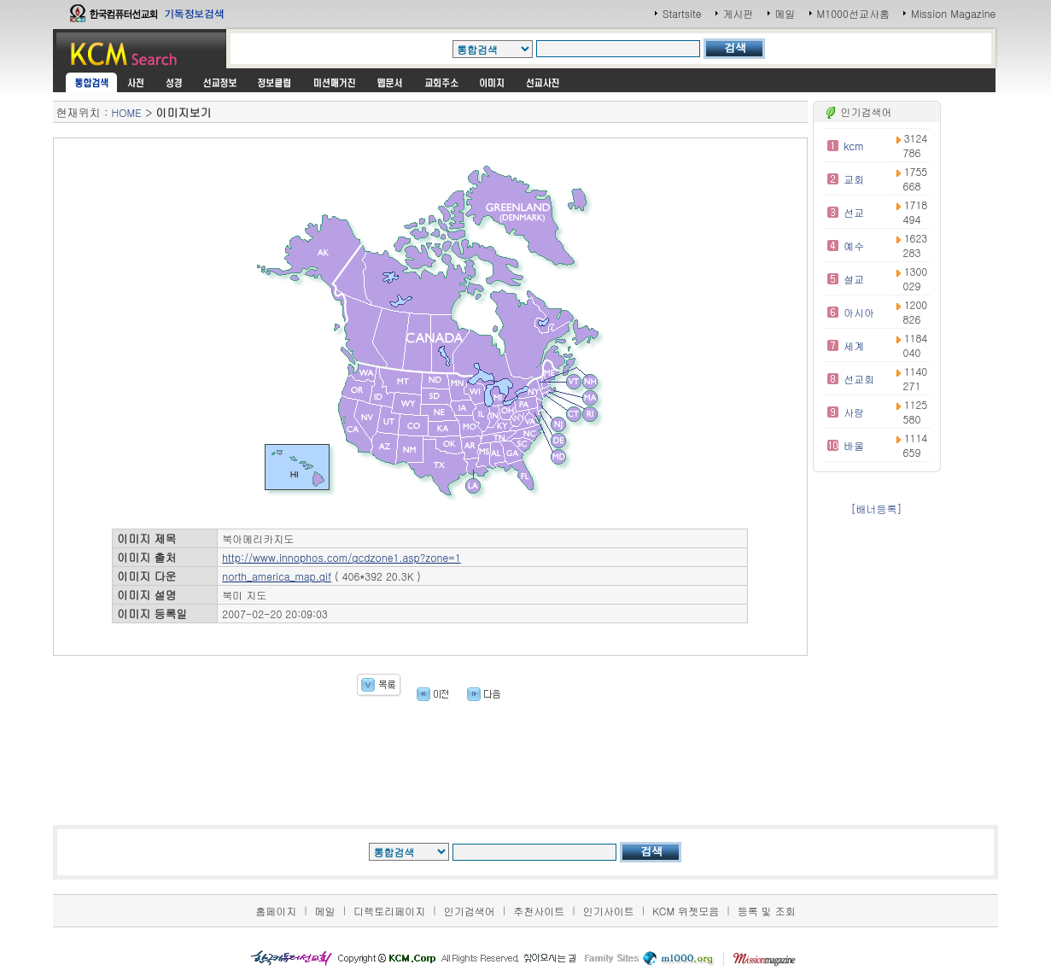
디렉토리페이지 (389, 910)
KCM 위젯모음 (685, 910)
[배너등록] (876, 508)
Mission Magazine (953, 13)
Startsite (682, 13)
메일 (785, 13)
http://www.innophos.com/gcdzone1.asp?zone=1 (341, 557)
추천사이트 (538, 910)
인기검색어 (469, 910)
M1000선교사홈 (853, 13)
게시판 (738, 13)
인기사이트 (608, 910)
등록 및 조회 (767, 910)
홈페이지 (275, 910)
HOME (127, 112)
